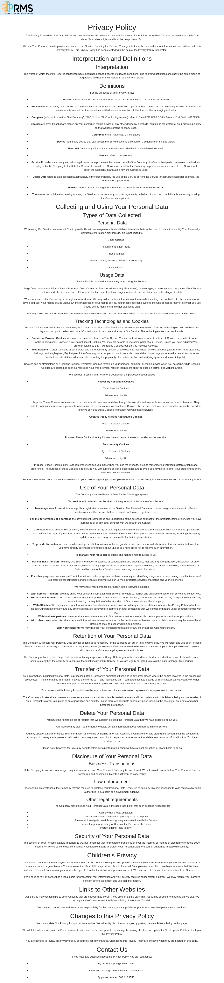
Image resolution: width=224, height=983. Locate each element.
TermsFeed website (164, 367)
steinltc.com (136, 970)
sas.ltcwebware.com (153, 187)
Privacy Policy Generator (152, 50)
